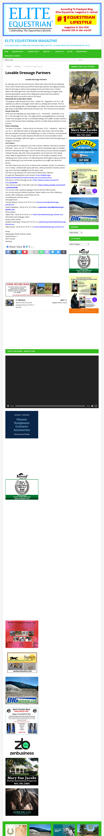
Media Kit (46, 52)
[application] (52, 382)
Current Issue (33, 52)
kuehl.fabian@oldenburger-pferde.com (48, 214)
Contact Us (59, 52)
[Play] (8, 406)
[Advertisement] (85, 329)
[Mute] (92, 406)
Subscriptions (17, 52)
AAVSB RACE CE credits (12, 56)
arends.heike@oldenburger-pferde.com (49, 227)
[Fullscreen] (96, 406)
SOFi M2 (69, 52)
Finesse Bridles (81, 52)
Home (6, 52)
